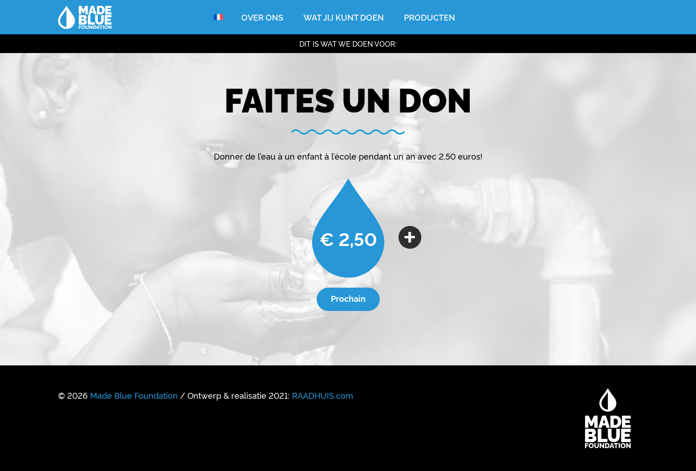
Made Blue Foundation (134, 395)
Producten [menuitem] (429, 16)
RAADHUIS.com (322, 395)
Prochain (348, 298)
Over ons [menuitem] (262, 16)
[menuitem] (218, 17)
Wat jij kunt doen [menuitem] (343, 16)
